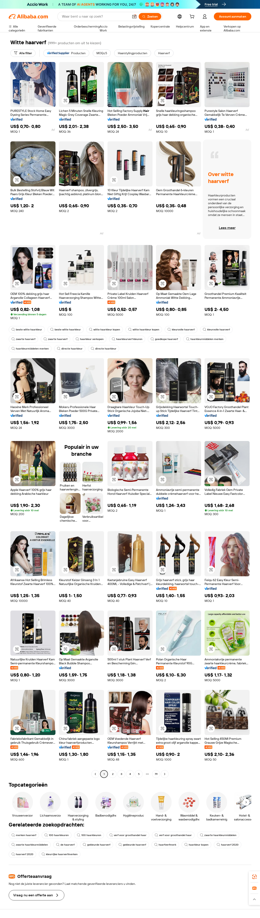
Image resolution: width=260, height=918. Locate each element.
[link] (254, 876)
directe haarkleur (70, 348)
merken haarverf (23, 835)
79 (156, 774)
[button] (134, 16)
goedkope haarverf (164, 339)
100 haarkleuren (56, 835)
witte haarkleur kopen (104, 329)
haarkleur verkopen (90, 339)
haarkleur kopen (196, 844)
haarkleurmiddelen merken (204, 339)
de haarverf (65, 844)
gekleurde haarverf (96, 844)
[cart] (193, 17)
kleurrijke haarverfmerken (60, 854)
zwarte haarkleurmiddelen (218, 835)
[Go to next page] (165, 774)
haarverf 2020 (228, 844)
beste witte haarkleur (26, 329)
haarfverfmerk (165, 844)
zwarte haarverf (23, 339)
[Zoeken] (150, 16)
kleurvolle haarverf (181, 329)
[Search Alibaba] (95, 16)
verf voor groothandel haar (127, 835)
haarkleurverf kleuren (127, 339)
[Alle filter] (23, 53)
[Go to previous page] (95, 774)
